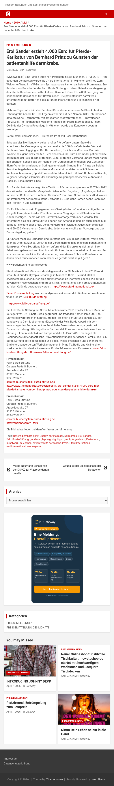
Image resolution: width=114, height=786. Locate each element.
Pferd (65, 443)
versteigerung (34, 446)
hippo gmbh (63, 439)
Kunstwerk (12, 443)
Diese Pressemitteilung (20, 293)
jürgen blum (78, 439)
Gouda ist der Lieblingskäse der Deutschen (82, 467)
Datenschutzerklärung (17, 763)
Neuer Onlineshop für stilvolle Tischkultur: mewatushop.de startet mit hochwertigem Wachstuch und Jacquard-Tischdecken (83, 662)
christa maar (56, 435)
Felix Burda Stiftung (35, 297)
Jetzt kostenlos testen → (57, 589)
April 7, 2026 (13, 686)
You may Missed (19, 640)
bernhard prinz (30, 435)
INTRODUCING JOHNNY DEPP (28, 681)
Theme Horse (54, 779)
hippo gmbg (49, 439)
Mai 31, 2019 (13, 69)
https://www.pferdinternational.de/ (73, 286)
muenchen (25, 443)
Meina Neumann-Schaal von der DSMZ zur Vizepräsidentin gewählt (31, 469)
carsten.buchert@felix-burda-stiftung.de (30, 382)
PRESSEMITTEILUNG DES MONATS (27, 627)
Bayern (17, 435)
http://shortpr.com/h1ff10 (22, 423)
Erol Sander (84, 435)
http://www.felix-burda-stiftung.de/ (29, 303)
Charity (44, 435)
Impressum (10, 758)
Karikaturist (92, 439)
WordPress (98, 779)
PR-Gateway (29, 69)
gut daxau (35, 439)
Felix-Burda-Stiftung (17, 439)
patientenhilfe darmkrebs (47, 443)
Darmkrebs (70, 435)
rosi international (16, 446)
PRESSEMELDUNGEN (18, 45)
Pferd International (80, 443)
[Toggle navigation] (8, 14)
